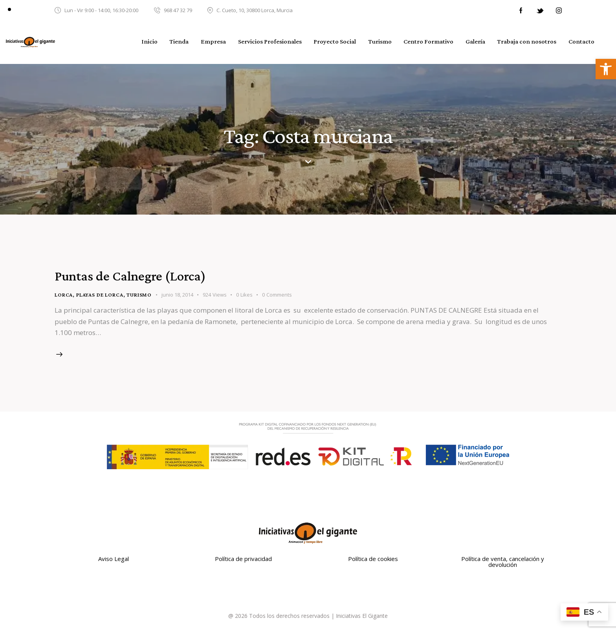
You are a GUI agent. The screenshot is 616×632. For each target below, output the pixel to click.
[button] (606, 69)
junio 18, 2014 (177, 294)
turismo (139, 294)
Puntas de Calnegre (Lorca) (130, 275)
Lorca (64, 294)
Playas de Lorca (99, 294)
